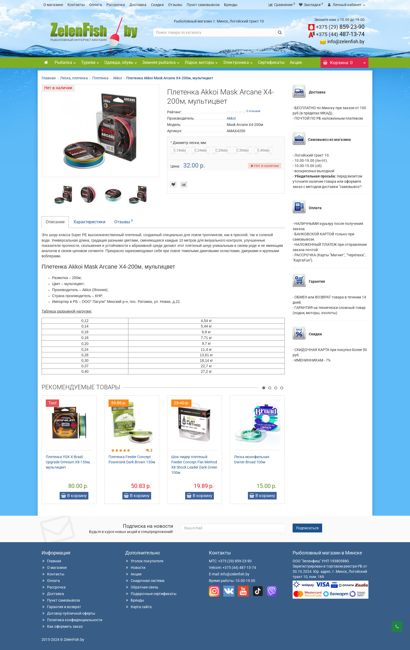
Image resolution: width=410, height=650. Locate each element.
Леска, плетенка (74, 78)
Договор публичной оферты (68, 613)
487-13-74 (340, 34)
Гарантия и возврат (61, 607)
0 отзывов (253, 111)
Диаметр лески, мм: (190, 143)
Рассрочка (115, 5)
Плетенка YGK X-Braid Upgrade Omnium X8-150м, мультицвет (68, 462)
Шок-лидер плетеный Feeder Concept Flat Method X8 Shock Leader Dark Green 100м (194, 465)
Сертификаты (271, 62)
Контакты (76, 5)
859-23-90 (340, 27)
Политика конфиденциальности (72, 620)
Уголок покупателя (144, 561)
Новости (135, 567)
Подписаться (307, 528)
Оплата (95, 5)
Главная (49, 78)
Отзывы (175, 5)
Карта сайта (138, 607)
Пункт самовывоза (203, 5)
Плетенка (100, 78)
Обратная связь (141, 587)
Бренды (230, 5)
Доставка (137, 5)
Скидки (157, 5)
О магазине (53, 5)
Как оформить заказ (62, 626)
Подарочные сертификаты (150, 594)
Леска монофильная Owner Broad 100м (251, 459)
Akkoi (117, 78)
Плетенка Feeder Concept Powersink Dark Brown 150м (132, 459)
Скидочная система (144, 581)
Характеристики (89, 221)
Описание (55, 221)
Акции (296, 62)
